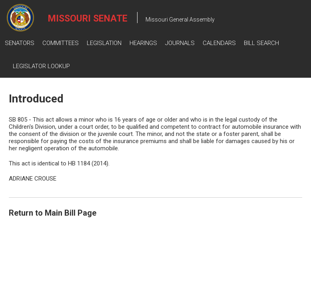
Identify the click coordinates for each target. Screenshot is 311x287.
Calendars (219, 43)
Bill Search (261, 43)
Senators (19, 43)
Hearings (143, 43)
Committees (60, 43)
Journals (180, 43)
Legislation (104, 43)
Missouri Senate (88, 18)
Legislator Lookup (41, 66)
